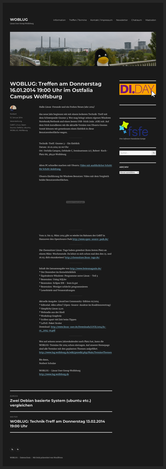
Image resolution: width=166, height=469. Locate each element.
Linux (18, 125)
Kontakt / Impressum (101, 20)
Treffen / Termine (78, 20)
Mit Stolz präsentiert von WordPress (48, 458)
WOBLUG (19, 19)
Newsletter (122, 20)
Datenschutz (25, 458)
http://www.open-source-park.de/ (90, 239)
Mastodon (151, 20)
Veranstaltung (16, 121)
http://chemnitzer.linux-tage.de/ (82, 257)
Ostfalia (20, 128)
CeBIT (12, 125)
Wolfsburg (23, 130)
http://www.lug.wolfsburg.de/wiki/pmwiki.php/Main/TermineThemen (75, 352)
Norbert (13, 114)
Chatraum (136, 20)
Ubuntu (27, 128)
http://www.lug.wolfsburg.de (54, 374)
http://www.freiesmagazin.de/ (85, 268)
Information (59, 20)
